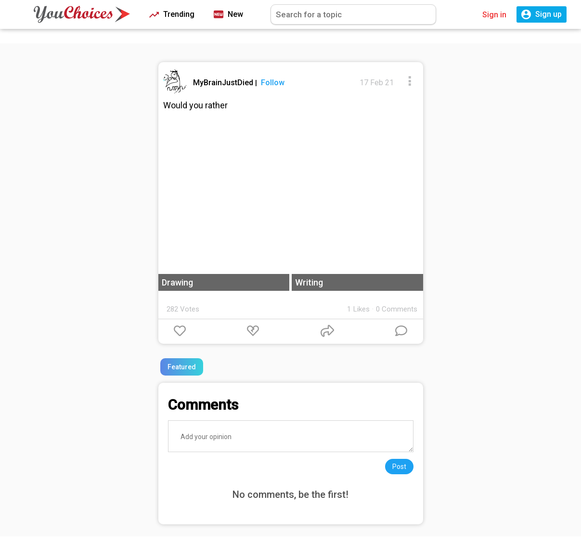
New (228, 15)
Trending (171, 15)
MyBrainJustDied (224, 82)
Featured (182, 367)
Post (399, 466)
